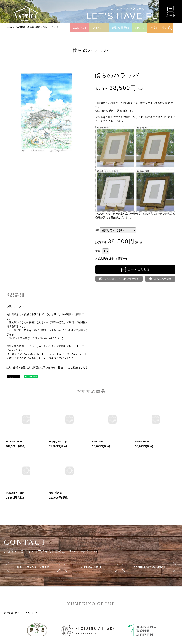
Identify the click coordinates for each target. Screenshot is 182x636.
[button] (160, 279)
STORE (139, 27)
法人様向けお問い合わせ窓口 (149, 567)
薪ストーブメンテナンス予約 (33, 567)
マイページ (99, 27)
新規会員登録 (120, 27)
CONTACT (79, 27)
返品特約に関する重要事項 (111, 258)
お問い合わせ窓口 (91, 567)
